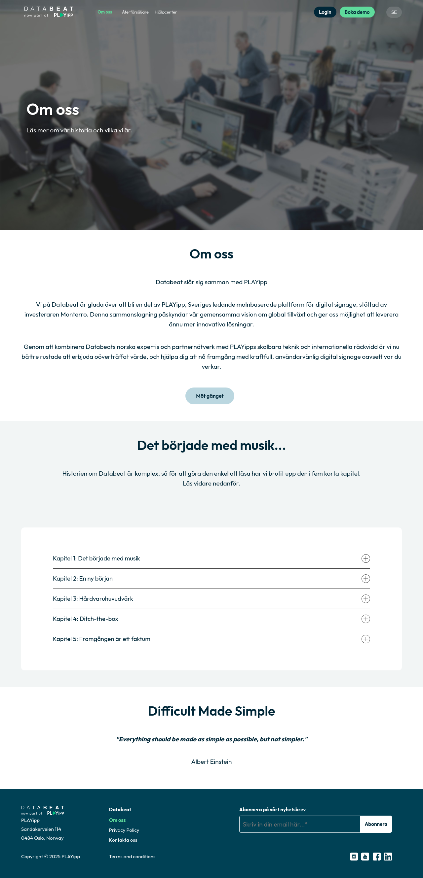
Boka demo (357, 12)
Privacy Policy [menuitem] (124, 830)
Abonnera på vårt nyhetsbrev (272, 809)
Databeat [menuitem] (120, 809)
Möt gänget (210, 396)
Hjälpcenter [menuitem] (166, 12)
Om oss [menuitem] (104, 12)
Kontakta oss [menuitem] (123, 839)
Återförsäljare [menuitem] (135, 12)
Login (325, 12)
